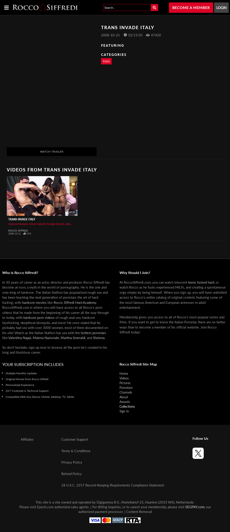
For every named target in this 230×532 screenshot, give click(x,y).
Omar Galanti (37, 223)
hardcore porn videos (39, 317)
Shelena (98, 338)
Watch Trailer (52, 151)
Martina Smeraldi (73, 338)
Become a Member (191, 7)
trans (106, 61)
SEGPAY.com (194, 507)
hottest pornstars (93, 333)
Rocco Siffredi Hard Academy (75, 302)
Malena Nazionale (46, 338)
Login (221, 8)
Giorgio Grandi (55, 223)
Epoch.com (45, 507)
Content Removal (139, 512)
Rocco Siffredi (18, 230)
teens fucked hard (201, 282)
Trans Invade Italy (21, 219)
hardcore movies (34, 302)
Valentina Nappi (19, 338)
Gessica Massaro (18, 223)
